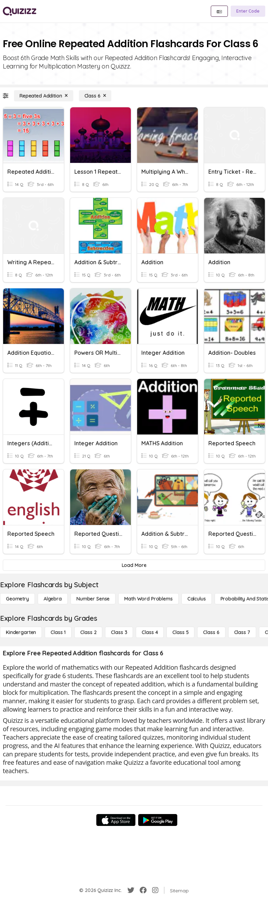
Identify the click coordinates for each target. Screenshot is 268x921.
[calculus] (196, 598)
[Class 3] (119, 632)
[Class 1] (58, 632)
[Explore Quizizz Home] (19, 11)
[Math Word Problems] (148, 598)
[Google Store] (157, 820)
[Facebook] (143, 890)
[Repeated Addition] (43, 95)
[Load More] (134, 565)
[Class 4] (150, 632)
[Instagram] (155, 890)
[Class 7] (242, 632)
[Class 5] (180, 632)
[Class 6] (95, 95)
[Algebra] (53, 598)
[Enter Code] (248, 11)
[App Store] (115, 820)
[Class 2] (88, 632)
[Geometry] (17, 598)
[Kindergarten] (21, 632)
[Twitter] (130, 890)
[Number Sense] (93, 598)
